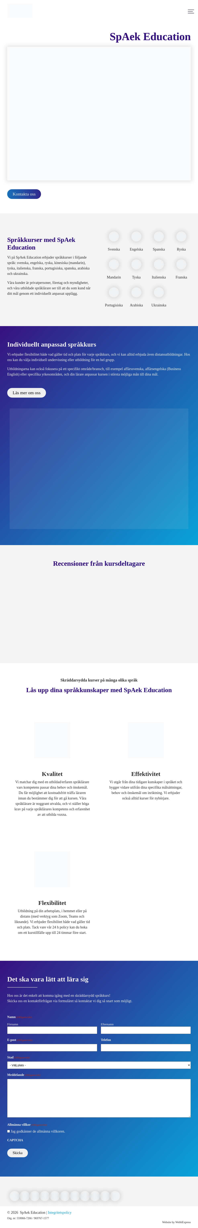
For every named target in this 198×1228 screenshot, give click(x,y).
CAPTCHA (15, 1140)
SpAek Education (32, 1213)
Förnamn (12, 1024)
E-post (20, 1040)
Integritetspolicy (59, 1213)
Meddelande (24, 1075)
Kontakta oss (24, 193)
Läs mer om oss (27, 392)
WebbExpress (183, 1222)
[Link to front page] (20, 20)
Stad (18, 1058)
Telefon (106, 1040)
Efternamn (107, 1024)
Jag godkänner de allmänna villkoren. (38, 1131)
